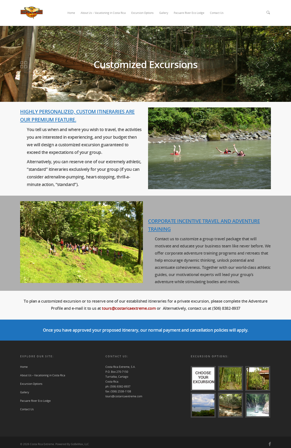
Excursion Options (142, 13)
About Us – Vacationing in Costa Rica (103, 13)
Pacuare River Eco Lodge (189, 13)
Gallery (163, 13)
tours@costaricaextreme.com (129, 308)
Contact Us (217, 13)
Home (71, 13)
